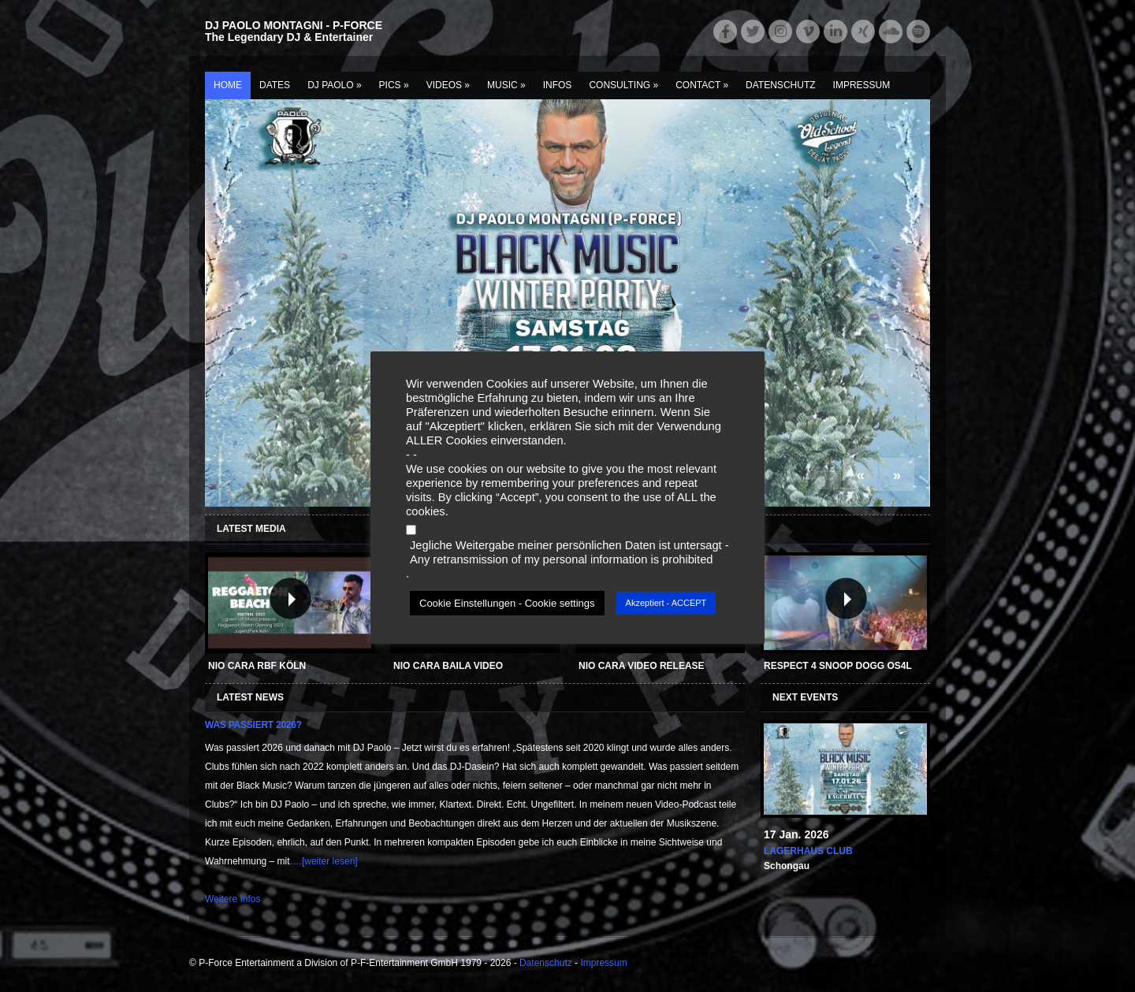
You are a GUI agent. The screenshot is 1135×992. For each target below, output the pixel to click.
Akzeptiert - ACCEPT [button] (666, 602)
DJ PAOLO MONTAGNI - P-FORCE (293, 25)
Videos (448, 85)
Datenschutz (780, 85)
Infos (557, 85)
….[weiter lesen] (324, 861)
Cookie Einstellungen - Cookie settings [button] (507, 603)
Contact (701, 85)
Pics (394, 85)
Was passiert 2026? (253, 724)
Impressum (862, 85)
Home (228, 85)
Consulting (623, 85)
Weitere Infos (232, 899)
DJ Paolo (334, 85)
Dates (274, 85)
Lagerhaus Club (808, 850)
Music (506, 85)
